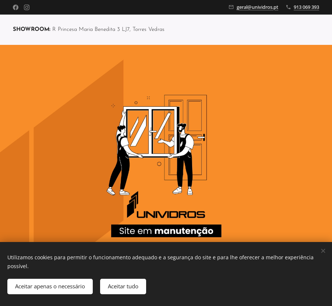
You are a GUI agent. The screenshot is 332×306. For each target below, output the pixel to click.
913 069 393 (306, 7)
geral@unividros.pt (257, 7)
